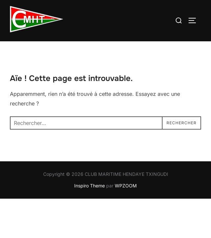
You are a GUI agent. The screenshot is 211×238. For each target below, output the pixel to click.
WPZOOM (126, 185)
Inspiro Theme (89, 185)
